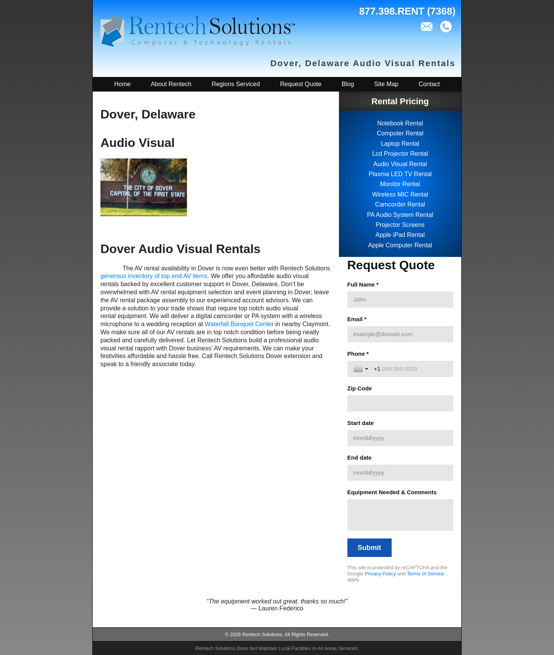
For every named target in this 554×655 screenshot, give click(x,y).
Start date (360, 423)
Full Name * (363, 284)
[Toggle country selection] (361, 368)
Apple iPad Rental (400, 235)
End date (359, 457)
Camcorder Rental (400, 204)
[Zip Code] (400, 403)
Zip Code (359, 388)
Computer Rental (400, 133)
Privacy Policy (380, 574)
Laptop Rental (400, 143)
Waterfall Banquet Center (239, 324)
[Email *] (400, 334)
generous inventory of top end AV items (153, 276)
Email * (357, 319)
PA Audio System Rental (400, 215)
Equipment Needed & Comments (392, 492)
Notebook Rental (400, 123)
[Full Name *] (400, 299)
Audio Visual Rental (400, 164)
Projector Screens (399, 225)
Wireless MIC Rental (400, 194)
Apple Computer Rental (400, 245)
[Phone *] (410, 369)
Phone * (358, 353)
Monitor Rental (400, 184)
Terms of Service (425, 574)
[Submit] (369, 547)
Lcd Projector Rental (400, 153)
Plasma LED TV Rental (400, 174)
